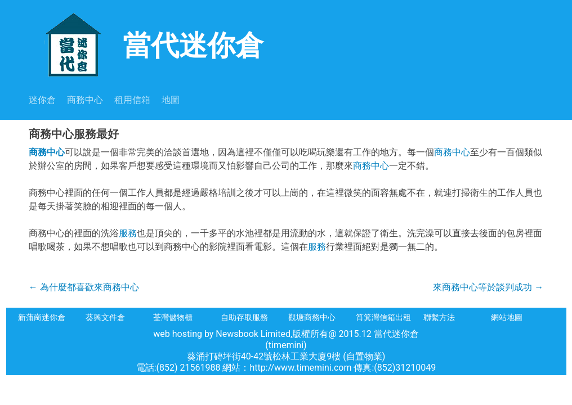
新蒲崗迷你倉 (41, 317)
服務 (128, 233)
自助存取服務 (244, 317)
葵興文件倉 (105, 317)
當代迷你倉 (146, 44)
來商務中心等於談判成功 (488, 287)
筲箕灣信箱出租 (383, 317)
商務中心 (85, 99)
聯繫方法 (439, 317)
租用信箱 (132, 99)
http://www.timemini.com (302, 367)
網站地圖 (506, 317)
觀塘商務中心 (312, 317)
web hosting (177, 333)
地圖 (171, 99)
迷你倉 (42, 99)
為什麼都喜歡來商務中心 (84, 287)
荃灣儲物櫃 (173, 317)
